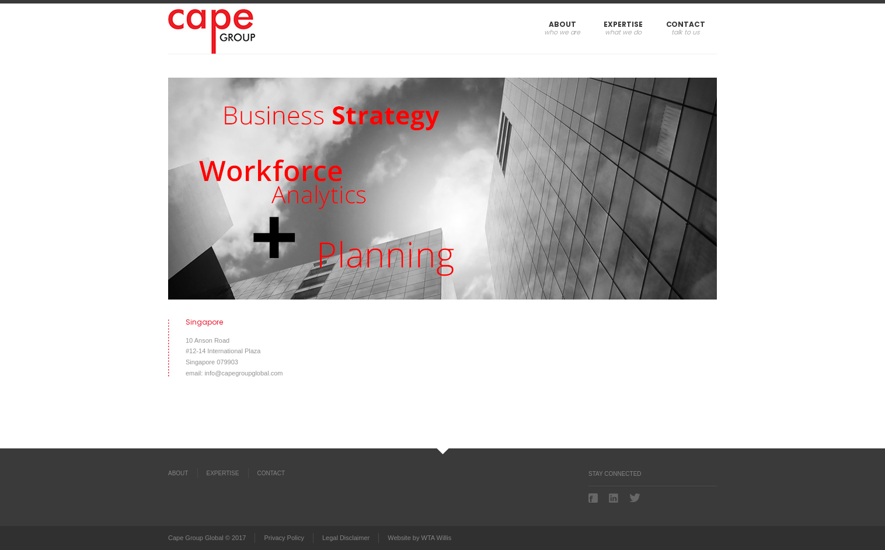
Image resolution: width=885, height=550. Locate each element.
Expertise (623, 24)
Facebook (594, 498)
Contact (685, 24)
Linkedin (615, 498)
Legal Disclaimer (346, 537)
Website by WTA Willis (419, 537)
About (562, 24)
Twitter (635, 497)
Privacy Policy (284, 537)
